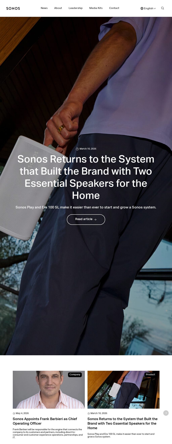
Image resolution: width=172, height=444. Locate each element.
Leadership (76, 8)
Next (166, 413)
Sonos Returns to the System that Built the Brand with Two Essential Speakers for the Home (123, 424)
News (44, 8)
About (58, 8)
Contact (114, 8)
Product (150, 375)
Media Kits (95, 8)
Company (75, 375)
